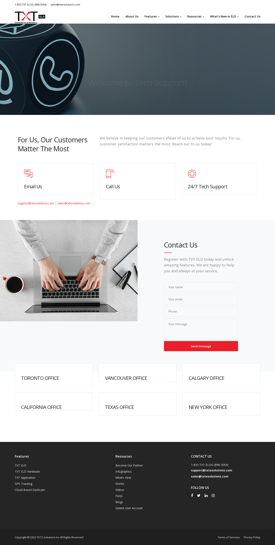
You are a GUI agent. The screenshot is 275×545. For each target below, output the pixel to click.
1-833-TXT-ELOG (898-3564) (30, 4)
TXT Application (25, 478)
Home (115, 16)
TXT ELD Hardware (27, 471)
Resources (194, 16)
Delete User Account (129, 508)
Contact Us (252, 16)
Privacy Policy (252, 537)
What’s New (123, 478)
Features (151, 16)
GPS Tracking (23, 484)
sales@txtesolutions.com (65, 4)
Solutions (172, 16)
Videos (119, 490)
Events (119, 484)
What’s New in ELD (223, 16)
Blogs (119, 502)
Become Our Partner (129, 465)
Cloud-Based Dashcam (30, 490)
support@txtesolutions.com (36, 203)
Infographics (123, 471)
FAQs (119, 496)
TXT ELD (20, 465)
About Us (131, 16)
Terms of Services (229, 537)
